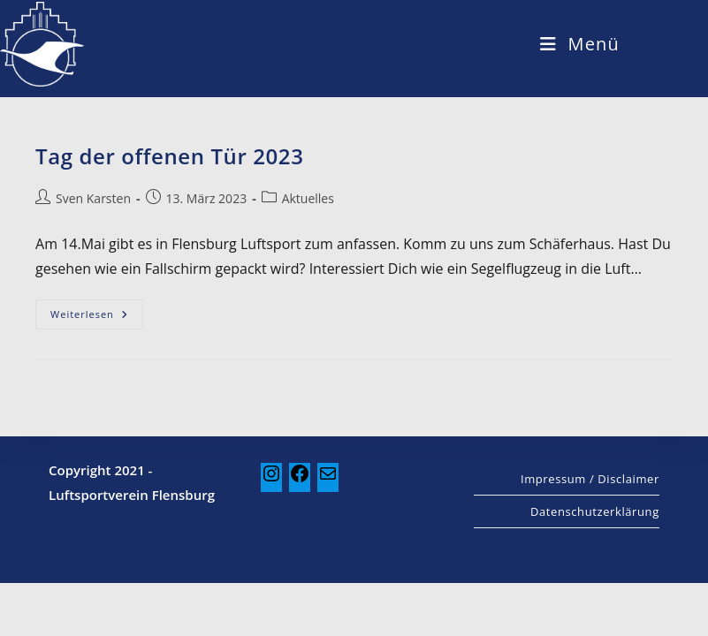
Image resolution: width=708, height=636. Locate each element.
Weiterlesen (96, 310)
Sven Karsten (93, 198)
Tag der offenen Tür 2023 (169, 155)
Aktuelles (308, 198)
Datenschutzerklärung (594, 564)
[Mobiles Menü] (580, 44)
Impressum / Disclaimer (590, 532)
